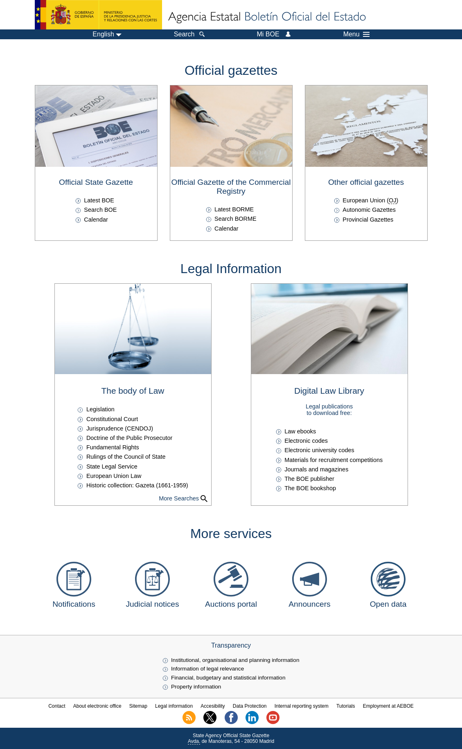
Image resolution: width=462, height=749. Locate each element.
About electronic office (97, 706)
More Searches (179, 498)
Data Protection (250, 706)
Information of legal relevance (207, 669)
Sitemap (138, 706)
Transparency (231, 645)
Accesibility (213, 706)
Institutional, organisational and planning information (235, 660)
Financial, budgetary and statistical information (228, 678)
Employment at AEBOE (388, 706)
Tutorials (345, 706)
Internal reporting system (302, 706)
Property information (196, 687)
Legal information (174, 706)
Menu (356, 34)
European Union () (370, 200)
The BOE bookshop (310, 488)
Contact (56, 706)
